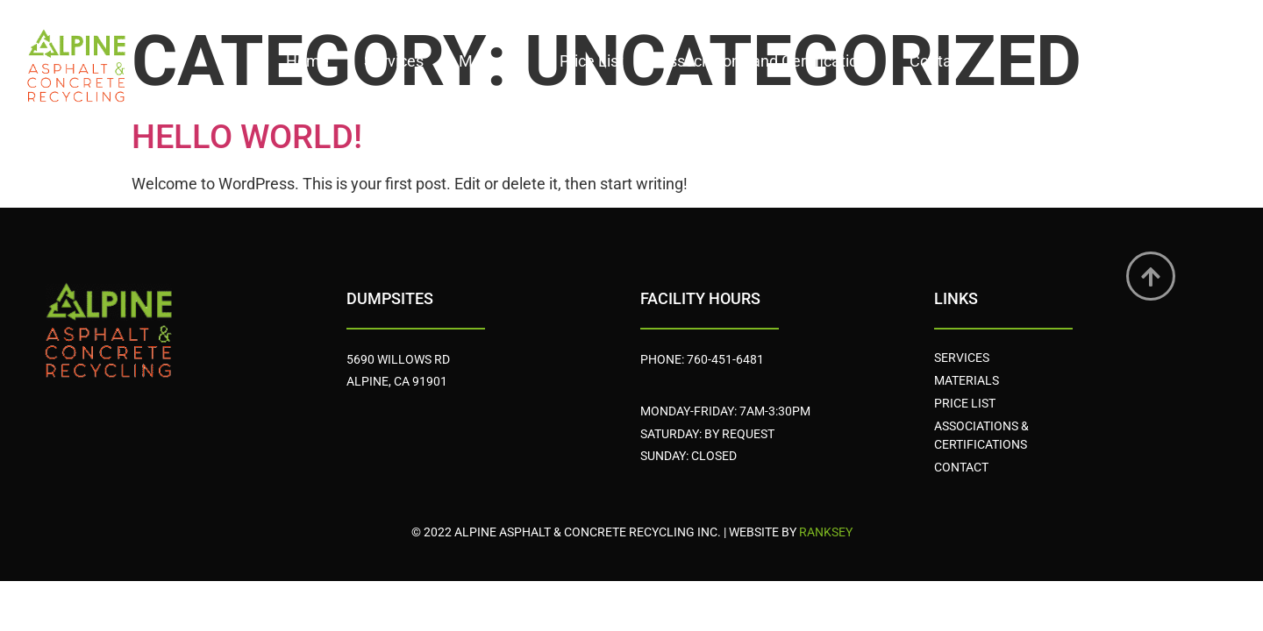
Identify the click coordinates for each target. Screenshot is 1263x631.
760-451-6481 (725, 359)
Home (307, 61)
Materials (491, 61)
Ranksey (826, 532)
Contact (937, 61)
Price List (592, 61)
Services (394, 61)
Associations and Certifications (766, 61)
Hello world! (247, 136)
